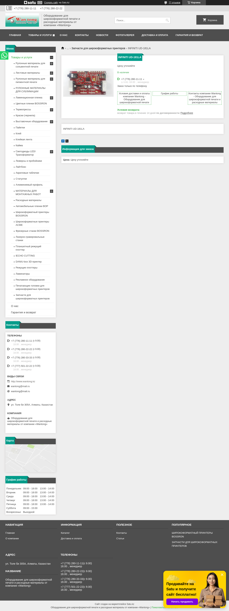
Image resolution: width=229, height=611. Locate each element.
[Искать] (167, 20)
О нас (64, 35)
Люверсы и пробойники (29, 160)
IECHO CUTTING (25, 255)
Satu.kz (130, 604)
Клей (18, 133)
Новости (102, 35)
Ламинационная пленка (29, 97)
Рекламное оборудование (30, 279)
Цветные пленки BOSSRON (31, 103)
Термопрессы (23, 109)
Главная (15, 35)
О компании (12, 538)
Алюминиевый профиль (29, 184)
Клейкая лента (24, 139)
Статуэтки (21, 178)
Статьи (120, 538)
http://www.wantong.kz (23, 381)
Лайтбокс (21, 166)
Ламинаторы (23, 273)
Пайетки (20, 127)
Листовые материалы (28, 72)
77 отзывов (174, 2)
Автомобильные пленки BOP (32, 206)
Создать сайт (51, 2)
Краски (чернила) (25, 115)
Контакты (82, 35)
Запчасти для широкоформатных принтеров (98, 48)
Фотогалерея (125, 35)
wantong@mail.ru (20, 386)
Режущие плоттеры (26, 267)
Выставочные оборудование (32, 121)
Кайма (19, 145)
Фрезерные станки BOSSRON (32, 230)
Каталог (65, 532)
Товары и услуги (40, 35)
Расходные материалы (28, 200)
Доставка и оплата (155, 35)
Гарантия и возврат (189, 35)
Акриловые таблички (27, 172)
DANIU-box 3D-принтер (29, 261)
